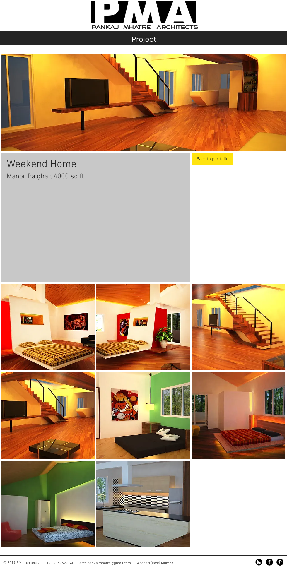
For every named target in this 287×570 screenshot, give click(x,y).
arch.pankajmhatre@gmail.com (105, 563)
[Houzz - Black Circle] (258, 562)
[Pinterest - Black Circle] (279, 562)
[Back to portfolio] (212, 159)
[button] (47, 327)
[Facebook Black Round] (269, 562)
